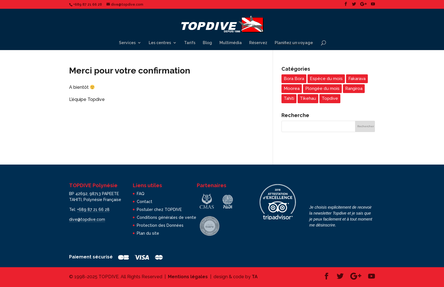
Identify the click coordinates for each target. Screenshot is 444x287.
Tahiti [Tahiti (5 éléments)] (289, 98)
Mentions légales (188, 276)
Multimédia (230, 43)
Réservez (258, 43)
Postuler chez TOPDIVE (159, 209)
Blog (207, 43)
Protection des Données (160, 225)
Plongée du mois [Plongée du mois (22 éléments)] (322, 88)
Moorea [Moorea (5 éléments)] (292, 88)
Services (127, 43)
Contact (144, 201)
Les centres (160, 43)
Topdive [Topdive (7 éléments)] (330, 98)
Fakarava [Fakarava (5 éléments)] (357, 78)
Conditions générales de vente (166, 217)
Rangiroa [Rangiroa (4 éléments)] (353, 88)
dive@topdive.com (87, 219)
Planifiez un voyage (294, 43)
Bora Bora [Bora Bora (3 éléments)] (294, 78)
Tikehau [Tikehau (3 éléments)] (308, 98)
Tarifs (189, 43)
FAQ (140, 193)
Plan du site (148, 233)
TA (255, 276)
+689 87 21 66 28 (93, 209)
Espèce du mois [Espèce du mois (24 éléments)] (326, 78)
